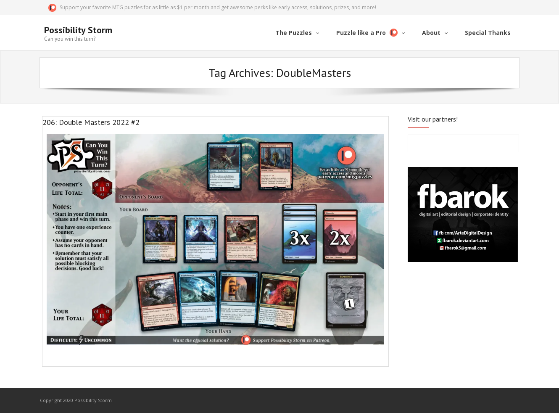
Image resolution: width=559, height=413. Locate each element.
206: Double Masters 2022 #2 (91, 122)
